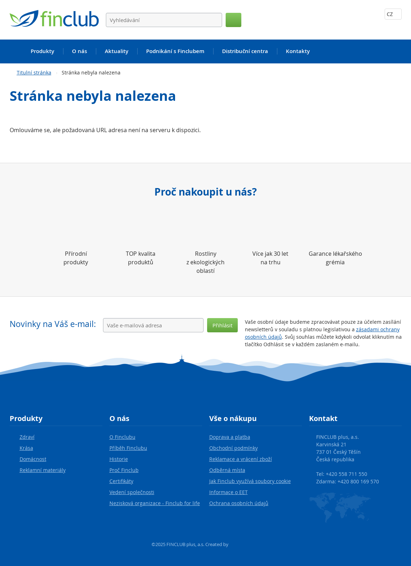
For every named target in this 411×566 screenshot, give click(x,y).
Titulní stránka (34, 72)
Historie (118, 459)
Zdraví (27, 436)
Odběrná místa (227, 470)
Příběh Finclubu (128, 448)
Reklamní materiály (43, 470)
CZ (393, 14)
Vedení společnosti (131, 492)
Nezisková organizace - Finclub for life (154, 503)
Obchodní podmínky (233, 448)
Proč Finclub (124, 470)
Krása (26, 448)
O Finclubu (122, 436)
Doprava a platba (229, 436)
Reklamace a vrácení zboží (240, 459)
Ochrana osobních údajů (238, 503)
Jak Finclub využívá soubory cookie (250, 481)
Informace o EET (228, 492)
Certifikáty (121, 481)
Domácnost (33, 459)
